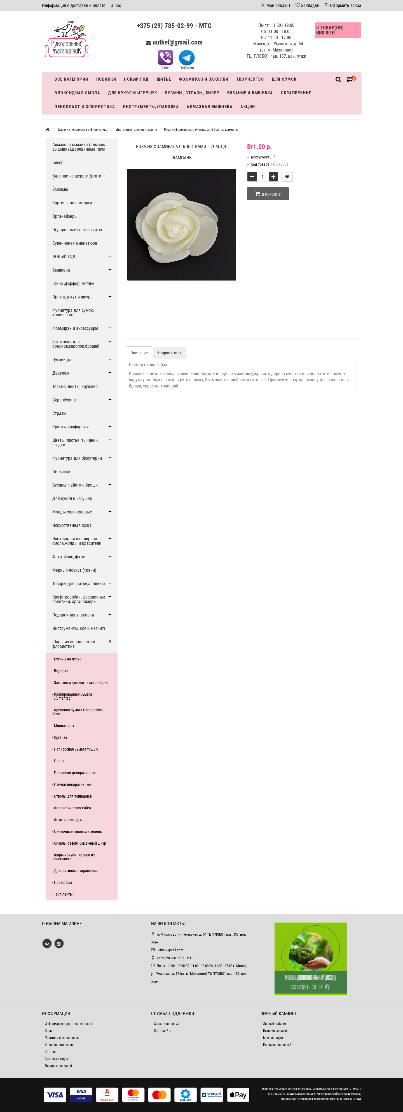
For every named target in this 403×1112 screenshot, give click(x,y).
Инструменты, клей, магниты (79, 628)
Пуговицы (61, 359)
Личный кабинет (274, 1024)
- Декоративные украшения (75, 870)
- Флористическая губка (71, 808)
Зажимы (60, 189)
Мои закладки (273, 1038)
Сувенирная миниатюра (74, 243)
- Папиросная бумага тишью (75, 749)
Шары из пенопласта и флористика (73, 644)
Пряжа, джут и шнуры (72, 297)
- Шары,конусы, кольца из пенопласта (73, 857)
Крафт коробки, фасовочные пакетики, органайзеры (79, 599)
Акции (247, 106)
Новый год (136, 79)
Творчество (250, 79)
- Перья (58, 761)
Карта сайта (162, 1031)
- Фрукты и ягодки (67, 819)
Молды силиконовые (72, 512)
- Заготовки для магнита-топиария (80, 682)
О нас (116, 5)
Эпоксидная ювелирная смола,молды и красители (76, 541)
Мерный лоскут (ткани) (74, 570)
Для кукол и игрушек (132, 92)
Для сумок (284, 79)
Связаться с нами (166, 1024)
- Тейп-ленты (62, 894)
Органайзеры (65, 216)
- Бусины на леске (66, 659)
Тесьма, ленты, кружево (75, 386)
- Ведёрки (60, 671)
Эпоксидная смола (77, 92)
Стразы (59, 413)
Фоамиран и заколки (203, 79)
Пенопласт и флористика (85, 106)
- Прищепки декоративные (74, 772)
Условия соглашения (59, 1045)
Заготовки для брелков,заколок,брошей (75, 344)
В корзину (268, 194)
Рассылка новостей (277, 1045)
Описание (139, 352)
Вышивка (61, 270)
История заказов (275, 1031)
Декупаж (60, 373)
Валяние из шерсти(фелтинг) (79, 176)
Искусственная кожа (72, 525)
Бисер (58, 162)
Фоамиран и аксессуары (75, 328)
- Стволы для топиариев (72, 796)
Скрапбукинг (296, 92)
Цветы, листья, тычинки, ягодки (75, 442)
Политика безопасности (62, 1038)
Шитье (164, 79)
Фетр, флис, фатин (69, 556)
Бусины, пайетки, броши (75, 485)
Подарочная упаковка (73, 615)
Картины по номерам (72, 202)
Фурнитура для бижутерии (77, 458)
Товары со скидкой (58, 1066)
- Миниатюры (63, 725)
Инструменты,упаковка (151, 106)
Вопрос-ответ (169, 352)
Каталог (50, 1052)
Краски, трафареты (70, 426)
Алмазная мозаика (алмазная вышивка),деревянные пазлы (80, 147)
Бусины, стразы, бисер (192, 92)
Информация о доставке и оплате (74, 5)
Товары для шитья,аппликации (81, 583)
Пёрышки (61, 471)
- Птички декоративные (71, 784)
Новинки (106, 79)
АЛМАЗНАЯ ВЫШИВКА (210, 106)
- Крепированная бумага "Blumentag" (72, 696)
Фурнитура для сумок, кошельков (73, 312)
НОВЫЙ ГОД (64, 256)
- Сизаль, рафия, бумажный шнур (79, 843)
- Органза (59, 737)
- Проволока (62, 882)
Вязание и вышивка (250, 92)
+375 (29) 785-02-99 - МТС (174, 26)
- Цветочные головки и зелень (77, 831)
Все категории (71, 79)
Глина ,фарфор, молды (73, 283)
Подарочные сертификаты (77, 229)
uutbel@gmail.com (178, 42)
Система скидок (56, 1059)
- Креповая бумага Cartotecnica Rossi (77, 712)
